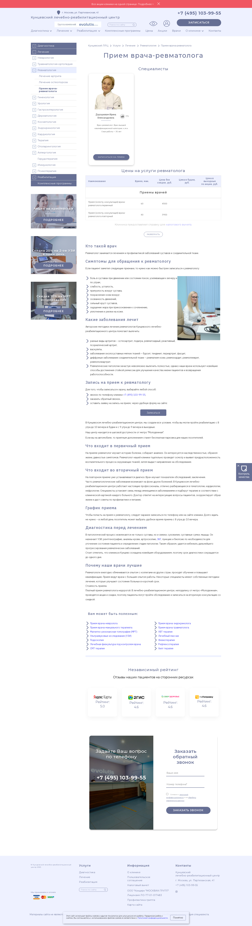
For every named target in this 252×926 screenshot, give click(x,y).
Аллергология (44, 153)
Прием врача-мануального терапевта (111, 627)
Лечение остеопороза (53, 82)
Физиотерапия (166, 640)
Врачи (176, 30)
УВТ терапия (165, 631)
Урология (41, 104)
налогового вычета (178, 224)
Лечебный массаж (168, 635)
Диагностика (40, 30)
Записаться (199, 22)
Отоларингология (46, 147)
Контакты (215, 30)
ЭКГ (159, 539)
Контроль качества (244, 473)
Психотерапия (44, 171)
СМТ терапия (97, 648)
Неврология (43, 58)
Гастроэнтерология (47, 110)
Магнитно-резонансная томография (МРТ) (113, 631)
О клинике (193, 30)
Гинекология (43, 98)
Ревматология (44, 70)
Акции (162, 30)
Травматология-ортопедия (52, 64)
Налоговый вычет (138, 885)
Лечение (63, 30)
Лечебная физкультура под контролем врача (115, 644)
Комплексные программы (122, 30)
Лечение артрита (50, 76)
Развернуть (153, 234)
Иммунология (43, 165)
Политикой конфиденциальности (153, 918)
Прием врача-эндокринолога (174, 623)
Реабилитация (87, 30)
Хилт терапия (165, 648)
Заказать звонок (188, 810)
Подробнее (53, 220)
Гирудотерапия (47, 158)
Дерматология (44, 116)
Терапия (40, 141)
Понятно (178, 917)
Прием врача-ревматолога (48, 90)
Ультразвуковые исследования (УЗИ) (110, 635)
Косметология (44, 122)
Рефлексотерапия (168, 644)
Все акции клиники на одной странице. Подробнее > (122, 4)
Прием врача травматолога (173, 627)
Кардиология (43, 135)
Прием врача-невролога (103, 623)
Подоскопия (97, 640)
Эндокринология (46, 128)
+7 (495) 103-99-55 (134, 394)
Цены (149, 30)
